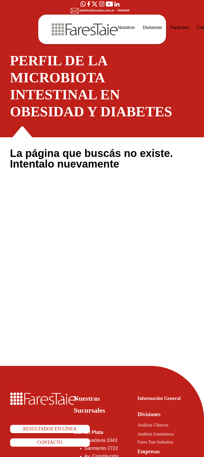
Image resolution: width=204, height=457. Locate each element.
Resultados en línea (50, 429)
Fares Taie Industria (160, 442)
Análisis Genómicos (160, 434)
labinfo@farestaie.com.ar (92, 10)
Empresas (152, 451)
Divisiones (151, 414)
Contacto (50, 443)
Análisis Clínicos (156, 425)
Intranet (126, 10)
